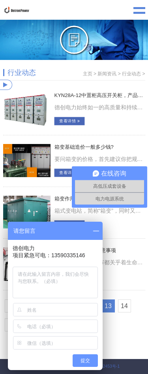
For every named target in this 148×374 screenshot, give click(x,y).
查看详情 (69, 121)
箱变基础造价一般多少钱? (84, 147)
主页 (87, 74)
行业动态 (131, 74)
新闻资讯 (106, 74)
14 (124, 306)
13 (108, 306)
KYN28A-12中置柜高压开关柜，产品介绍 (99, 95)
